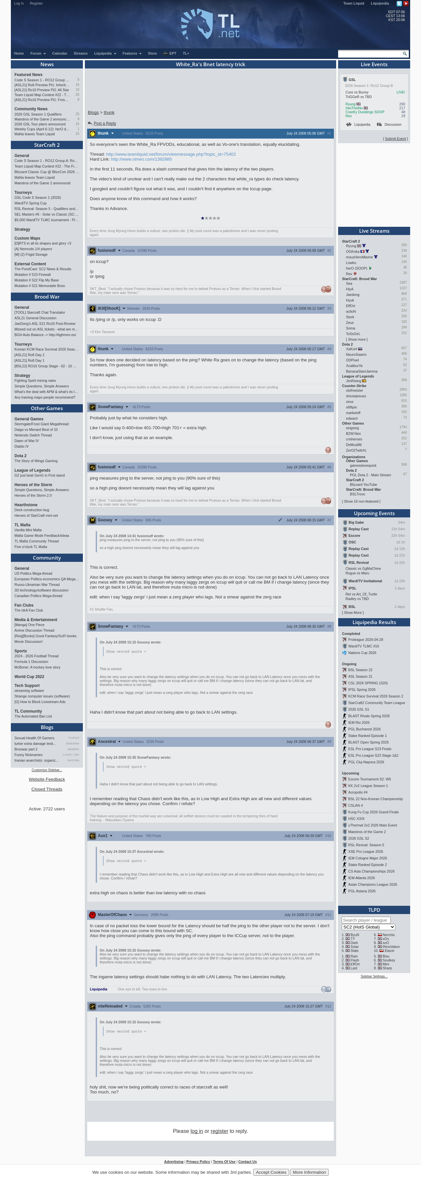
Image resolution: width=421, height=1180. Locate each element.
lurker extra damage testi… (35, 744)
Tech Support (26, 685)
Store (152, 53)
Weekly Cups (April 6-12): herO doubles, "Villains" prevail (42, 129)
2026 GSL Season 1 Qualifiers (38, 114)
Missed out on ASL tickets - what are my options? (46, 329)
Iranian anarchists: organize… (37, 760)
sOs (386, 939)
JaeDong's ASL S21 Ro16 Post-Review (44, 324)
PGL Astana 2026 (362, 891)
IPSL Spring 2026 (362, 690)
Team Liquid (353, 3)
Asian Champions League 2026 (372, 884)
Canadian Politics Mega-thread (38, 596)
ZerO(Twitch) (356, 450)
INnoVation (391, 947)
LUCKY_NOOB (71, 754)
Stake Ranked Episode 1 (367, 736)
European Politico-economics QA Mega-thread (46, 579)
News (47, 64)
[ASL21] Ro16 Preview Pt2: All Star (41, 90)
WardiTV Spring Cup (30, 203)
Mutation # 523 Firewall (32, 274)
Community (47, 557)
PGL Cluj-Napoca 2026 (366, 762)
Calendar (59, 53)
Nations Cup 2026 (362, 653)
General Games (28, 419)
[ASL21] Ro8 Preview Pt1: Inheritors (42, 85)
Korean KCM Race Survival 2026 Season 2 (46, 349)
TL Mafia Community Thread (36, 541)
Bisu (386, 956)
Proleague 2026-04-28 (365, 640)
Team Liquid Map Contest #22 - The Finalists (42, 95)
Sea (349, 283)
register (219, 1132)
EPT (169, 53)
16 (77, 85)
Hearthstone (25, 505)
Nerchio (389, 935)
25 (77, 114)
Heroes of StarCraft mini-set (36, 515)
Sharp (387, 968)
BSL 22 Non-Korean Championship (375, 799)
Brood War (47, 296)
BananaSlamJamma (362, 371)
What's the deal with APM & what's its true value (46, 392)
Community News (31, 109)
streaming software (29, 691)
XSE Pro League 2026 (365, 851)
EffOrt (350, 306)
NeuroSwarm (356, 354)
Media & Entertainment (35, 619)
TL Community (28, 711)
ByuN (355, 935)
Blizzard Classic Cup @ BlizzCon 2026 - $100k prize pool (46, 172)
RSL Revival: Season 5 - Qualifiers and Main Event (46, 209)
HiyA (349, 289)
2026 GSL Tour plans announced (39, 124)
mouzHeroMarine (359, 257)
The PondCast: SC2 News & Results (42, 269)
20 (77, 94)
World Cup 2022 (29, 676)
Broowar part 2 (25, 749)
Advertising (174, 1163)
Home (19, 53)
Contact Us (247, 1163)
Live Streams (374, 230)
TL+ (186, 53)
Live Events (374, 64)
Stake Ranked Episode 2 (367, 865)
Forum (38, 53)
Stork (350, 317)
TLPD (374, 909)
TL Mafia (22, 525)
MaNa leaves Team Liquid (34, 134)
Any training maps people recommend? (44, 397)
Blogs (47, 727)
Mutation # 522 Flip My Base (36, 280)
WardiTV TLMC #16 (363, 646)
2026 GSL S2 (358, 838)
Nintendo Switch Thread (33, 435)
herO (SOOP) (356, 268)
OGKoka (352, 251)
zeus (350, 402)
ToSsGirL (353, 334)
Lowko (351, 263)
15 (77, 124)
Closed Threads (47, 789)
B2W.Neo (353, 433)
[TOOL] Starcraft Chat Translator (39, 312)
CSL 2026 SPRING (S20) (368, 683)
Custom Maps (27, 238)
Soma (350, 328)
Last (354, 968)
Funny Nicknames (28, 755)
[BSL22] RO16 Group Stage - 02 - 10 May (46, 366)
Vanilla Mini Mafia (28, 530)
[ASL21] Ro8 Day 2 (29, 355)
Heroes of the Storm (33, 485)
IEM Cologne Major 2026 (367, 858)
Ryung (350, 104)
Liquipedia (380, 3)
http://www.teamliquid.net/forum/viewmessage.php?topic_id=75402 (171, 154)
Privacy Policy (198, 1163)
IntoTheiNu (353, 108)
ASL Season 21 (360, 676)
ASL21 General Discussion (35, 318)
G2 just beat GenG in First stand (39, 475)
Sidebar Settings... (374, 976)
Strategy (22, 229)
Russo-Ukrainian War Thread (37, 585)
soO (386, 943)
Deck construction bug (31, 510)
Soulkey (389, 960)
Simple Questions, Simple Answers (41, 386)
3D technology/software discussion (41, 590)
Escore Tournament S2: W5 (369, 779)
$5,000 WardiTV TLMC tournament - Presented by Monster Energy (46, 220)
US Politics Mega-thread (33, 573)
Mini (386, 964)
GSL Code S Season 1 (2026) (37, 197)
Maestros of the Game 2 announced (42, 119)
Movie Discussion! (28, 641)
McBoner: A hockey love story (37, 667)
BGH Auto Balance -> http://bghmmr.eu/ (45, 335)
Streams (80, 53)
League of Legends (32, 470)
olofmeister (354, 390)
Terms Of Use (224, 1163)
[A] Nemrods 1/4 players (33, 249)
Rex (348, 116)
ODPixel (352, 360)
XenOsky (73, 760)
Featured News (28, 74)
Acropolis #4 (358, 792)
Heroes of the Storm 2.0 (33, 495)
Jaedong (352, 295)
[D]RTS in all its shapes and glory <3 (42, 243)
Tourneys (23, 192)
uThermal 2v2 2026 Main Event (372, 825)
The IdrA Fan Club (28, 610)
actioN (351, 311)
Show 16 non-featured (361, 501)
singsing (352, 428)
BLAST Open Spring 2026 (368, 742)
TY (353, 939)
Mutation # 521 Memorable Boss (39, 286)
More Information (309, 1172)
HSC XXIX (356, 819)
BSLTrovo (357, 494)
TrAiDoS (73, 738)
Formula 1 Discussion (31, 662)
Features (132, 53)
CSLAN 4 (355, 805)
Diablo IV (21, 446)
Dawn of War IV (26, 441)
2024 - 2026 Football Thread (36, 656)
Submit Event (395, 139)
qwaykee (73, 749)
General (21, 155)
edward (352, 418)
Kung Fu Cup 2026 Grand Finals (373, 812)
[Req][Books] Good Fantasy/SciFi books (45, 636)
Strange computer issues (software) (42, 696)
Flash (355, 960)
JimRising (353, 381)
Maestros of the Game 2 (367, 832)
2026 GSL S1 (358, 709)
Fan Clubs (24, 605)
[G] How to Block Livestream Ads (39, 702)
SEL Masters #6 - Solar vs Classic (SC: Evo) (46, 214)
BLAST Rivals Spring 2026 (369, 716)
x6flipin (351, 407)
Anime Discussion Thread (34, 630)
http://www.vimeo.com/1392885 (141, 159)
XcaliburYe (354, 366)
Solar (355, 947)
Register (36, 3)
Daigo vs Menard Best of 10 (36, 430)
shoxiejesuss (356, 396)
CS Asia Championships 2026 (371, 871)
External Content (30, 264)
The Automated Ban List (33, 716)
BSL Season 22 (360, 670)
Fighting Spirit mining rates (35, 380)
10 (77, 90)
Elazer (389, 951)
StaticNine (72, 743)
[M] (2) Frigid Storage (31, 254)
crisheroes (354, 439)
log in (196, 1132)
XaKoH (351, 349)
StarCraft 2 (47, 145)
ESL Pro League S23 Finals (369, 749)
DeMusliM (353, 445)
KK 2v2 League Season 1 (368, 786)
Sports (20, 651)
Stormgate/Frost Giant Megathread (41, 424)
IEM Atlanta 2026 (361, 878)
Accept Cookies (271, 1172)
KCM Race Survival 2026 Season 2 (375, 696)
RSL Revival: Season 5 (366, 845)
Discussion (389, 124)
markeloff (353, 413)
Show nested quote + (126, 651)
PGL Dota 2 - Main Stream (370, 475)
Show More (353, 613)
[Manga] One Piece (29, 625)
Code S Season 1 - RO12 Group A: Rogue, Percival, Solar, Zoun (42, 80)
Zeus (350, 323)
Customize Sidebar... (47, 770)
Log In (19, 3)
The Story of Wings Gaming (36, 461)
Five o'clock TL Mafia (30, 547)
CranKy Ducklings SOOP (364, 112)
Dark (354, 943)
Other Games (47, 408)
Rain (354, 956)
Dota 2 (20, 456)
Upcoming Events (374, 513)
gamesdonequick (363, 465)
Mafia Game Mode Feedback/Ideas (41, 536)
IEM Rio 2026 (359, 722)
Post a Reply (101, 123)
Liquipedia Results (374, 622)
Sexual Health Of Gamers (34, 738)
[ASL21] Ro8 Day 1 (29, 360)
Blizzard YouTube (363, 484)
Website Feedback (47, 779)
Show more (357, 339)
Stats (355, 951)
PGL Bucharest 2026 (364, 729)
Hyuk (350, 300)
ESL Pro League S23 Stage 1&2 (373, 755)
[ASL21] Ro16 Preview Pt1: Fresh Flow (42, 100)
